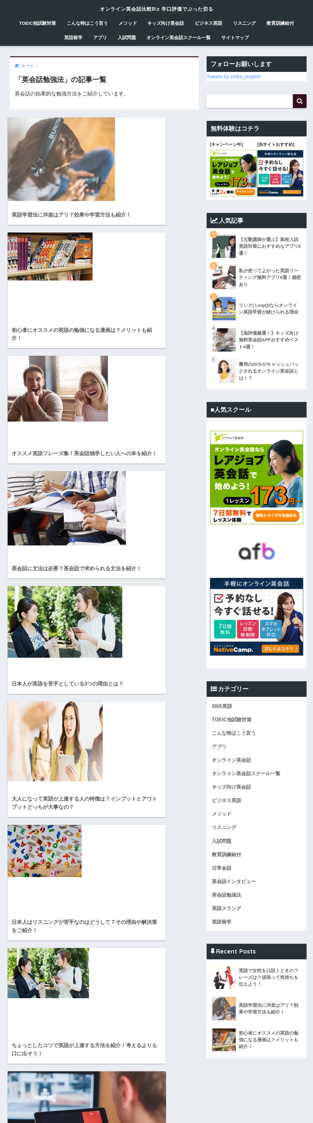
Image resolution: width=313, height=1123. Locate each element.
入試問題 (127, 37)
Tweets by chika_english (234, 76)
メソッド (128, 23)
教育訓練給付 (280, 23)
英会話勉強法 (227, 897)
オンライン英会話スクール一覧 (178, 37)
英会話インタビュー (235, 883)
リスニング (244, 23)
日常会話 (222, 869)
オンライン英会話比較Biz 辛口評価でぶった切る (156, 8)
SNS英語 (222, 705)
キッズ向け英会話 (165, 23)
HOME (157, 1100)
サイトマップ (235, 37)
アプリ (100, 37)
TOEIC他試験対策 (37, 23)
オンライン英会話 (232, 760)
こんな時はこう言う (87, 23)
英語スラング (227, 910)
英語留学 (73, 37)
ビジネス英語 (208, 23)
